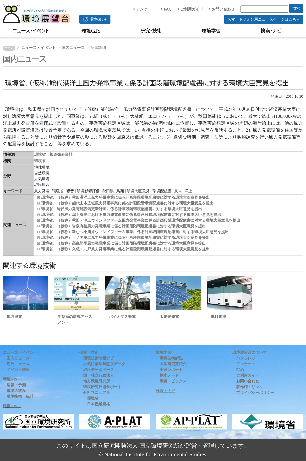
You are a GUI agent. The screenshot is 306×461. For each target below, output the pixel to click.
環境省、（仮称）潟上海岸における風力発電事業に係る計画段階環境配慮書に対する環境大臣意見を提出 (131, 215)
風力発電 (14, 317)
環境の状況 (16, 391)
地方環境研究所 (96, 381)
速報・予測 (16, 385)
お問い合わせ (222, 9)
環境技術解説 (171, 358)
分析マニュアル (96, 393)
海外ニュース (18, 364)
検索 (296, 8)
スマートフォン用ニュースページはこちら (263, 19)
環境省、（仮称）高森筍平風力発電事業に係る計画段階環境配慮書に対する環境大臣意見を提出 (123, 243)
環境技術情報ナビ (98, 358)
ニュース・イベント (31, 30)
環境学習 (211, 30)
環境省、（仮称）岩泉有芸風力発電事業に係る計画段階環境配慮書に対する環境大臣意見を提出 (123, 226)
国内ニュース (73, 48)
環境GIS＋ (94, 19)
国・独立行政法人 (98, 375)
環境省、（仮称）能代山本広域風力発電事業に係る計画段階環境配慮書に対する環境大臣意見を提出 (127, 203)
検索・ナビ (271, 30)
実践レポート (171, 370)
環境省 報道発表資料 (53, 154)
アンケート (144, 9)
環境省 (40, 161)
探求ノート (169, 375)
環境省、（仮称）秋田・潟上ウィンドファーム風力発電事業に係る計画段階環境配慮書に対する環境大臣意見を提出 (140, 220)
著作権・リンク (249, 387)
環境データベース (98, 370)
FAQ (166, 9)
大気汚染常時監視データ (104, 364)
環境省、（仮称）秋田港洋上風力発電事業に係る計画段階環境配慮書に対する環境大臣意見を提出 (125, 197)
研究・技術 (151, 30)
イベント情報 (18, 370)
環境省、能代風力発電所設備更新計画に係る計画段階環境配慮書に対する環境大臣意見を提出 (121, 209)
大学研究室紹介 (173, 364)
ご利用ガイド (190, 9)
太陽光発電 (169, 317)
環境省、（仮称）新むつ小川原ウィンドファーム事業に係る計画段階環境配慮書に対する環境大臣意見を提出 (135, 232)
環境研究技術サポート (102, 387)
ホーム (9, 48)
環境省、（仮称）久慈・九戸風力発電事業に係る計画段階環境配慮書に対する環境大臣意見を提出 (125, 249)
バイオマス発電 (122, 317)
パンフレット (247, 358)
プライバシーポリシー (255, 393)
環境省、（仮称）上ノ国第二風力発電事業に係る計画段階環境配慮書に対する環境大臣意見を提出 (125, 238)
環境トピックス (173, 381)
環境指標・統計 (20, 396)
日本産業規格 (98, 404)
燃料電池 (218, 317)
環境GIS (91, 30)
